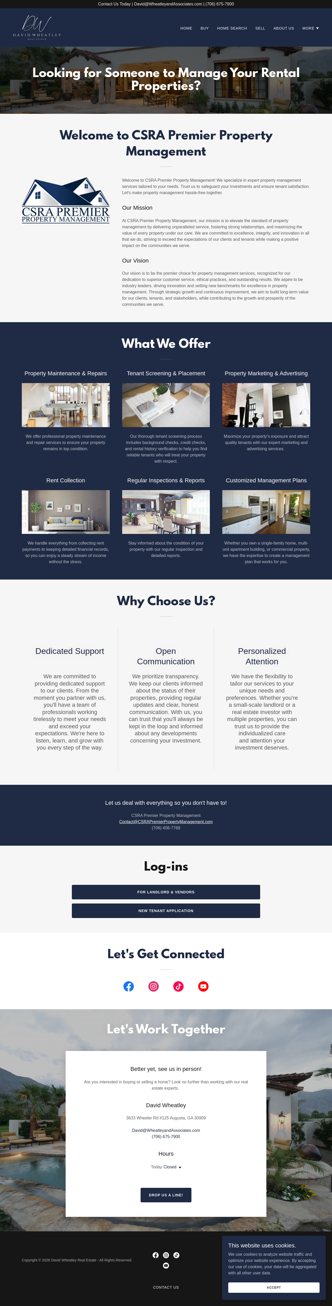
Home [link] (186, 28)
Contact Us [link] (166, 1287)
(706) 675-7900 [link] (166, 1136)
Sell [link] (260, 28)
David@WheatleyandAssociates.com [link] (166, 1130)
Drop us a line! (166, 1195)
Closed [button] (169, 1167)
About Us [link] (284, 28)
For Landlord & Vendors (166, 892)
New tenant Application (166, 911)
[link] (36, 27)
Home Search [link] (232, 28)
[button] (311, 28)
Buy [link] (205, 28)
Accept (274, 1287)
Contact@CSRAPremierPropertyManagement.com (166, 822)
